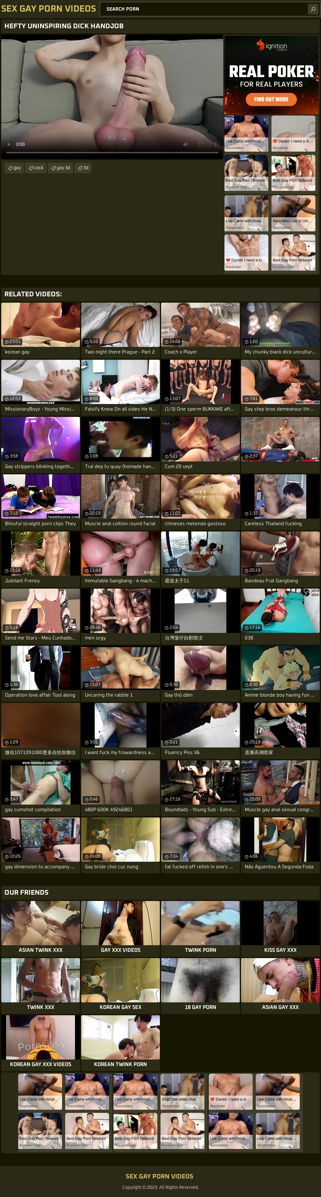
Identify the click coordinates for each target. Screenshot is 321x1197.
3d (85, 168)
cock (38, 168)
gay (17, 168)
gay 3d (63, 168)
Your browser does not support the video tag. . (112, 97)
